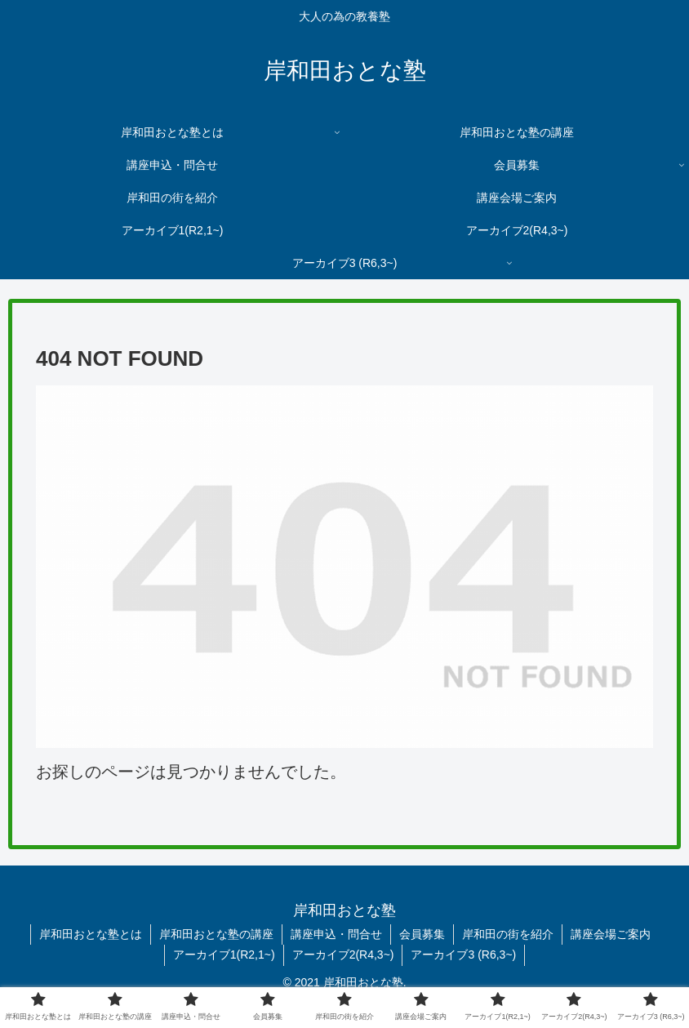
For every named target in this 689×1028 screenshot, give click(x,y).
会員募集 (422, 934)
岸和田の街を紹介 (507, 934)
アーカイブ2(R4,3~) (343, 954)
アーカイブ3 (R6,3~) (463, 954)
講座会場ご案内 (611, 934)
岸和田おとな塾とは (90, 934)
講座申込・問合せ (336, 934)
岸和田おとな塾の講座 (216, 934)
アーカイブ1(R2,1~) (224, 954)
